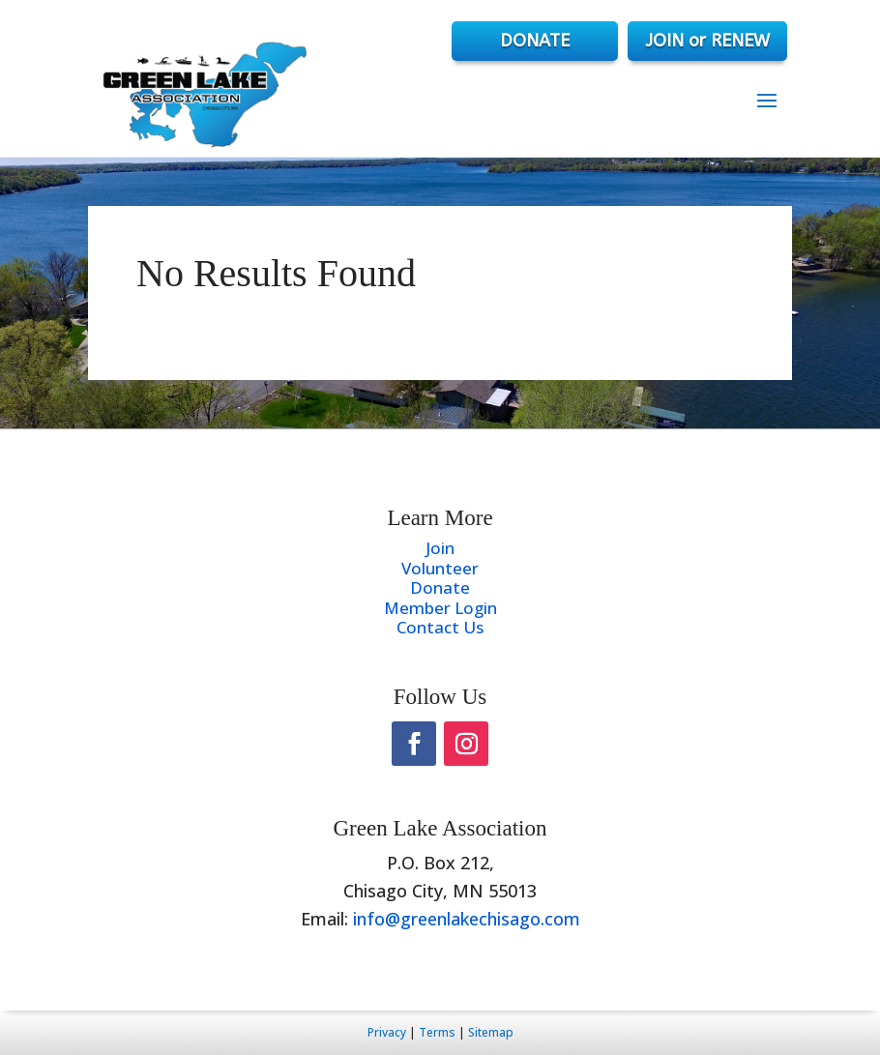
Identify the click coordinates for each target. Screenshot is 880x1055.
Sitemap (490, 1032)
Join (440, 548)
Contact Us (440, 627)
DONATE (535, 40)
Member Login (440, 608)
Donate (440, 587)
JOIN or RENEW (707, 40)
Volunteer (440, 568)
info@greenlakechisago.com (466, 918)
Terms (437, 1032)
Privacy (386, 1032)
